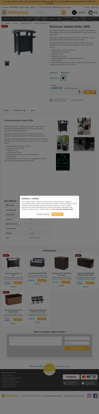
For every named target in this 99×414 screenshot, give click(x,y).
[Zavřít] (76, 199)
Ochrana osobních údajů (64, 209)
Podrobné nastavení (43, 214)
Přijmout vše (57, 214)
